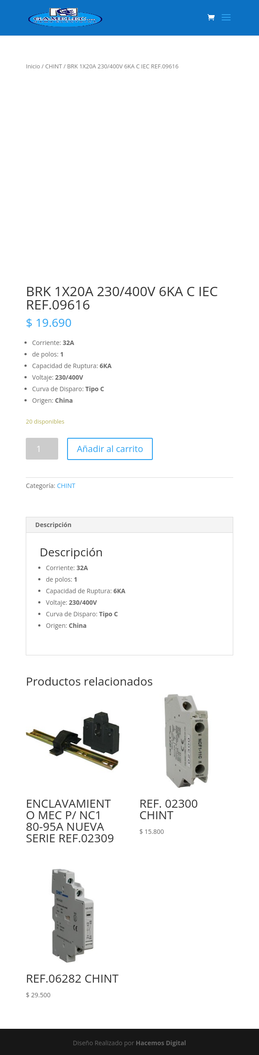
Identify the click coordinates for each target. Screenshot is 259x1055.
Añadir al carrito (110, 449)
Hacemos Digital (161, 1043)
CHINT (53, 66)
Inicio (33, 66)
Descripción (53, 524)
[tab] (129, 525)
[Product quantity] (42, 449)
